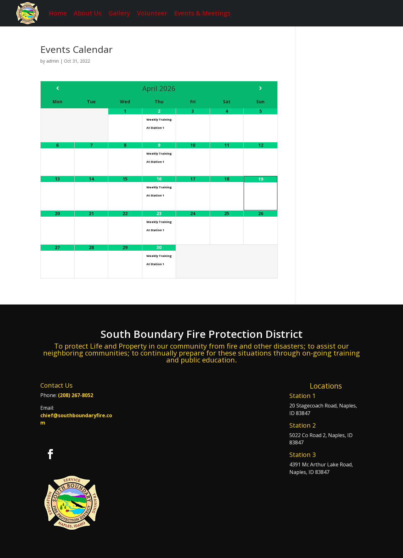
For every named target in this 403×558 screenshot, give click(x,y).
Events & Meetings (202, 13)
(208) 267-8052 (75, 395)
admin (52, 61)
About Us (88, 13)
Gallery (119, 13)
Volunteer (152, 13)
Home (58, 13)
